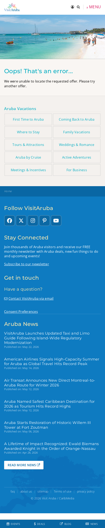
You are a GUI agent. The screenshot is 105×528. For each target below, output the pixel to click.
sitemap (42, 491)
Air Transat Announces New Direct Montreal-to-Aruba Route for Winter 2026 (49, 382)
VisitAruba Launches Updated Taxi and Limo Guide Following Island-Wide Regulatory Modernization (46, 338)
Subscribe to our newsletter (26, 264)
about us (26, 491)
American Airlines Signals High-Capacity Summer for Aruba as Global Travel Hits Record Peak (51, 361)
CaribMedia (66, 498)
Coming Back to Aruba (76, 119)
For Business (76, 170)
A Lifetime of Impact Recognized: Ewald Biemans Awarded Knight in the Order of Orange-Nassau (51, 446)
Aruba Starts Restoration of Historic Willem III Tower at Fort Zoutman (47, 425)
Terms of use (62, 491)
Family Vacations (76, 132)
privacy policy (86, 491)
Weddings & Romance (76, 144)
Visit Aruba (49, 498)
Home (8, 191)
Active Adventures (76, 157)
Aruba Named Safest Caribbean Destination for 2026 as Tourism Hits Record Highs (49, 403)
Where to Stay (28, 132)
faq (13, 491)
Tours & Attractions (28, 144)
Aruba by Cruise (28, 157)
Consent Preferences (21, 311)
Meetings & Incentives (28, 170)
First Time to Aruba (28, 119)
